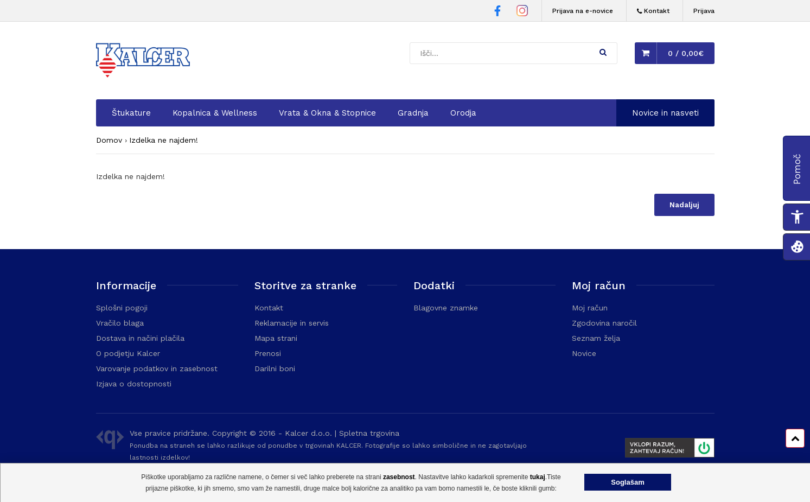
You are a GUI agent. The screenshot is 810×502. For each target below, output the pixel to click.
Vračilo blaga (120, 323)
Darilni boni (274, 368)
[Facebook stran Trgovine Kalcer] (497, 12)
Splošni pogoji (122, 307)
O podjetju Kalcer (128, 353)
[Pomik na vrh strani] (795, 438)
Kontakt (268, 307)
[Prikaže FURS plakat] (665, 449)
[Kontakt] (653, 11)
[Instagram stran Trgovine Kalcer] (522, 12)
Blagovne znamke (445, 307)
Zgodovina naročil (604, 323)
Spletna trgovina (369, 433)
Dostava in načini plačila (140, 338)
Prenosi (267, 353)
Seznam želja (596, 338)
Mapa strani (275, 338)
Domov (109, 140)
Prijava (704, 11)
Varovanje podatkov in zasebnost (157, 368)
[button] (603, 52)
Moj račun (590, 307)
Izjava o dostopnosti (133, 383)
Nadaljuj (684, 205)
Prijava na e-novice (582, 11)
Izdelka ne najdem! (163, 140)
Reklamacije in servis (291, 323)
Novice (584, 353)
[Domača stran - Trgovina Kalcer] (145, 62)
